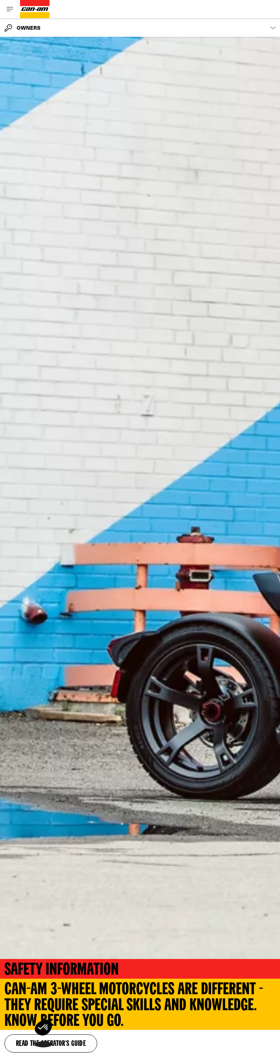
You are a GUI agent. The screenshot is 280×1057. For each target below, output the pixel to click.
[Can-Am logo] (35, 9)
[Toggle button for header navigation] (10, 9)
